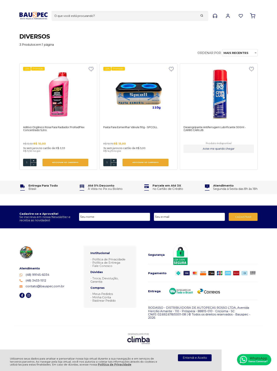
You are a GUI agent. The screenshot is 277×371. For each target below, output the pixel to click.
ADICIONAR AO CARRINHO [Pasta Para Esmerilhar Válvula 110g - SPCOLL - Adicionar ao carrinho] (115, 162)
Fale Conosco (102, 266)
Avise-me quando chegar (168, 149)
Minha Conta (101, 297)
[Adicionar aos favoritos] (70, 69)
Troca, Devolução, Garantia (104, 280)
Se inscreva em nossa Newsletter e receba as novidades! (44, 218)
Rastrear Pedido (104, 301)
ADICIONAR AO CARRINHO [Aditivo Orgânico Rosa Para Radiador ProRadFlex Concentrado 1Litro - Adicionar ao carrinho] (55, 162)
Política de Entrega (106, 263)
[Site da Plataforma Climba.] (138, 339)
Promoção (38, 68)
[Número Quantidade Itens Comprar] (27, 162)
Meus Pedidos (102, 294)
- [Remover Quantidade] (33, 164)
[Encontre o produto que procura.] (166, 9)
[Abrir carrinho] (253, 9)
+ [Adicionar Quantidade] (33, 160)
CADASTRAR (243, 217)
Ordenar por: (209, 52)
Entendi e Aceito (195, 357)
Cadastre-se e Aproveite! (38, 214)
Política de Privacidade (114, 364)
